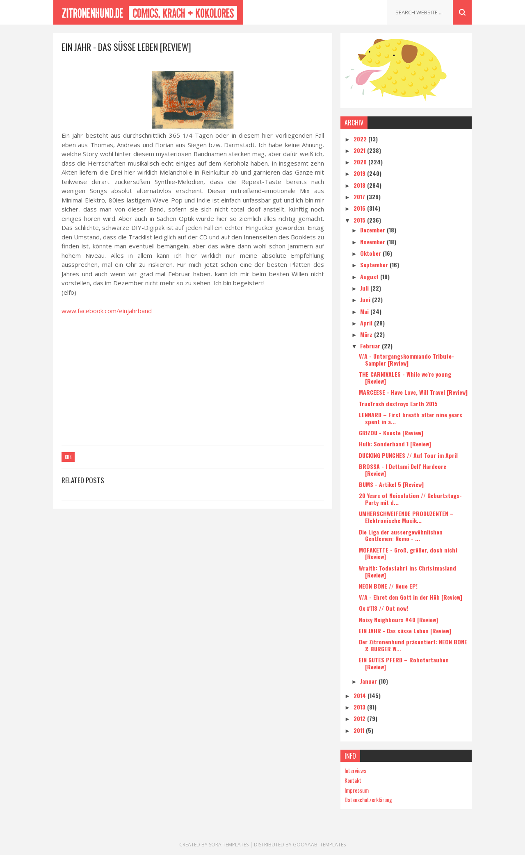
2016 (360, 208)
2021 (360, 150)
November (373, 241)
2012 (360, 718)
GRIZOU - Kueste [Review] (391, 432)
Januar (369, 681)
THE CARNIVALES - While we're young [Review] (405, 377)
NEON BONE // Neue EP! (388, 586)
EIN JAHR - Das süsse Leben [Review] (405, 630)
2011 (360, 730)
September (375, 264)
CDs (68, 457)
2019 (360, 173)
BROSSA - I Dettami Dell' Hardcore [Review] (402, 470)
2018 (360, 185)
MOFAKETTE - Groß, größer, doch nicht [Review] (408, 553)
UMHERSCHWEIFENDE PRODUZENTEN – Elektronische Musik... (406, 517)
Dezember (373, 229)
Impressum (357, 790)
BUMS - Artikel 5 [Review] (391, 484)
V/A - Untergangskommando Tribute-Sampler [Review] (406, 359)
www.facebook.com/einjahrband (107, 311)
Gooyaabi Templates (319, 844)
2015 (360, 220)
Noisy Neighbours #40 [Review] (398, 619)
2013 (360, 707)
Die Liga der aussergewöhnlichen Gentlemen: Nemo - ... (401, 535)
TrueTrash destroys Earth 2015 (398, 403)
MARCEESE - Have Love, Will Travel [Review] (413, 392)
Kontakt (353, 780)
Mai (365, 311)
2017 (360, 196)
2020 (361, 161)
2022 (361, 138)
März (367, 334)
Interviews (355, 770)
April (367, 322)
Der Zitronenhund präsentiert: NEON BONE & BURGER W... (413, 645)
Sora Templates (229, 844)
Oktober (371, 253)
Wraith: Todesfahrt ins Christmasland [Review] (407, 571)
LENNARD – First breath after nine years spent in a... (410, 418)
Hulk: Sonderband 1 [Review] (395, 443)
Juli (365, 288)
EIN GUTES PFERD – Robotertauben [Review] (404, 663)
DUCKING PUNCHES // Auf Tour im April (408, 455)
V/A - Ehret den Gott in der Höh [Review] (410, 597)
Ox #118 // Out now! (383, 608)
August (370, 276)
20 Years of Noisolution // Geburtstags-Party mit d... (410, 499)
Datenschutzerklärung (368, 799)
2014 (361, 695)
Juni (366, 299)
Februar (371, 345)
